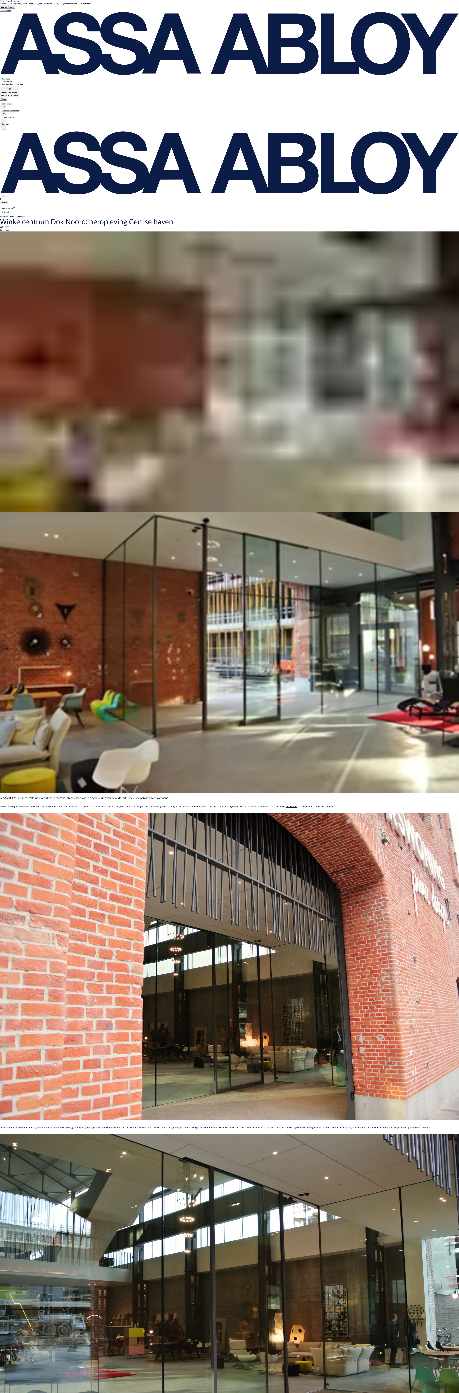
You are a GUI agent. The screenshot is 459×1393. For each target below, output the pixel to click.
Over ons (5, 124)
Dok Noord (291, 806)
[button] (7, 7)
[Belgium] (9, 90)
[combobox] (12, 196)
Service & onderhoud (10, 110)
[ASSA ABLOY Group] (9, 95)
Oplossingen (7, 103)
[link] (7, 10)
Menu (3, 99)
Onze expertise (8, 117)
